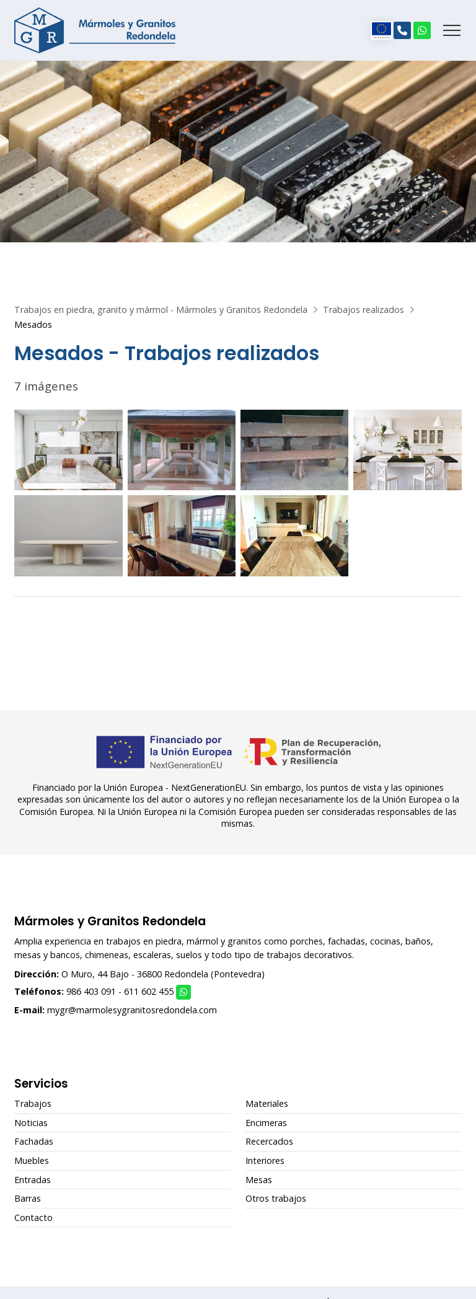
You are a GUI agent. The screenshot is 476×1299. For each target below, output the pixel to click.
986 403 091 (91, 991)
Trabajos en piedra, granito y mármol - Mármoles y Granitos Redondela (160, 309)
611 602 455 (149, 991)
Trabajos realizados (363, 309)
